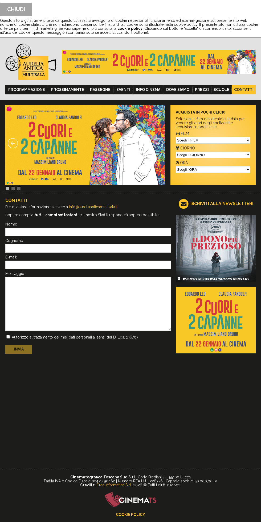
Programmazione (26, 89)
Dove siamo (177, 89)
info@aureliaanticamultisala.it (93, 207)
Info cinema (148, 89)
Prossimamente (67, 89)
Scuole (221, 89)
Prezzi (202, 89)
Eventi (123, 89)
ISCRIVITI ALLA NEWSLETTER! (222, 203)
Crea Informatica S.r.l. (114, 485)
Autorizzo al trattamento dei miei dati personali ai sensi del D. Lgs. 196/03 (75, 337)
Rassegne (100, 89)
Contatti (244, 89)
